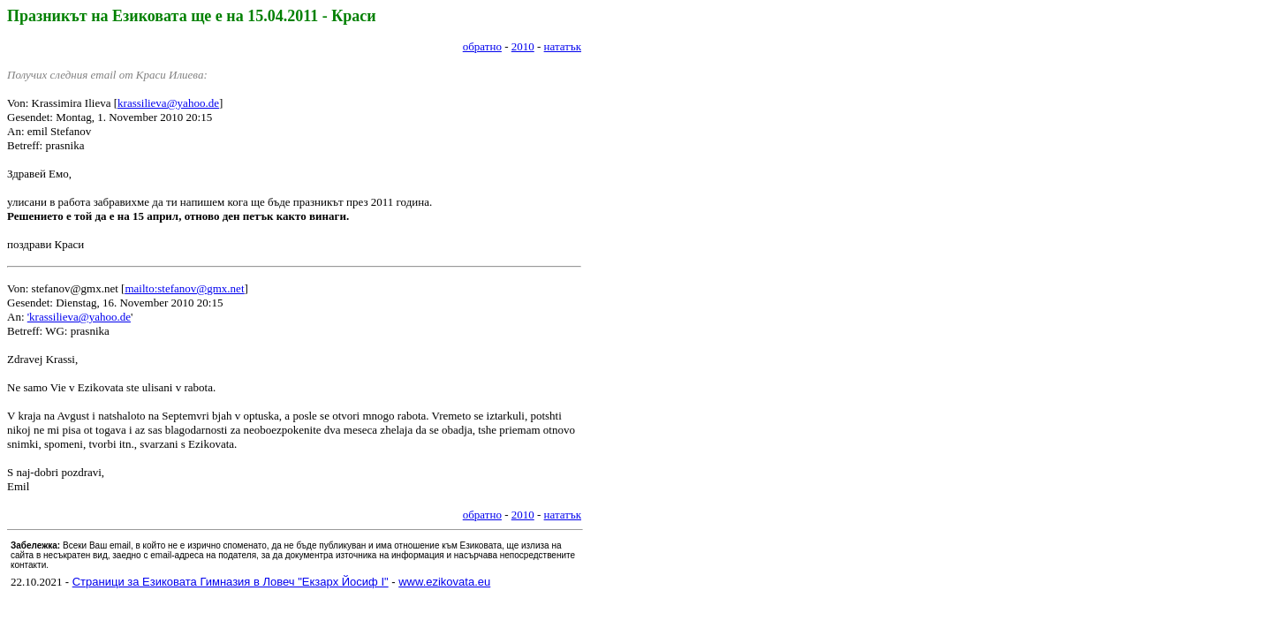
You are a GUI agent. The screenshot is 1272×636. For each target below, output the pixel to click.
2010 (522, 46)
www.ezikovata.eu (444, 581)
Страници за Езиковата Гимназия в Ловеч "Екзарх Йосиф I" (230, 581)
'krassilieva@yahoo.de (79, 316)
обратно (482, 46)
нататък (562, 46)
